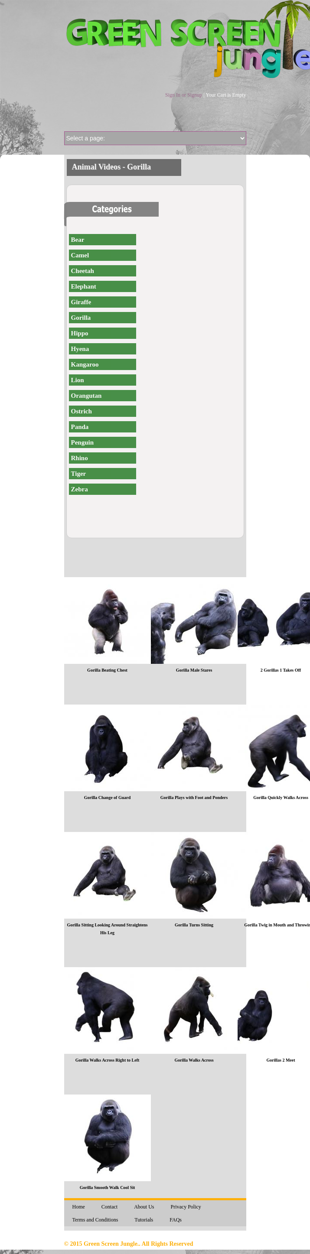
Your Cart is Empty (226, 95)
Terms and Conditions (95, 1220)
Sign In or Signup (183, 95)
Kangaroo (85, 364)
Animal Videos (96, 166)
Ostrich (81, 411)
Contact (109, 1207)
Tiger (78, 473)
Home (78, 1207)
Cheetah (82, 270)
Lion (77, 380)
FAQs (176, 1220)
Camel (80, 255)
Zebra (79, 489)
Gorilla (81, 317)
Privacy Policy (186, 1207)
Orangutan (86, 395)
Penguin (82, 442)
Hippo (79, 333)
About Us (144, 1207)
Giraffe (81, 302)
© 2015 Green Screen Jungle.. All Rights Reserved (128, 1244)
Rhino (79, 458)
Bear (78, 239)
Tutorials (143, 1220)
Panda (80, 426)
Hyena (80, 348)
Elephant (83, 286)
